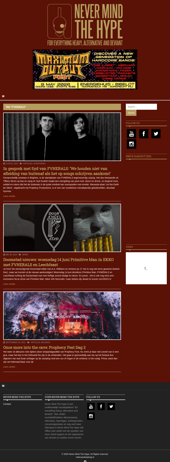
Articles (27, 163)
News (25, 255)
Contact (7, 404)
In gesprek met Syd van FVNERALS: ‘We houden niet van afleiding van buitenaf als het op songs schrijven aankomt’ (57, 171)
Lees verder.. (9, 196)
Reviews (45, 342)
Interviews (39, 163)
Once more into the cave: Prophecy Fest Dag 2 (44, 347)
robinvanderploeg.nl (85, 457)
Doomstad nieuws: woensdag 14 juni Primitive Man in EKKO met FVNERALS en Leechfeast (58, 262)
